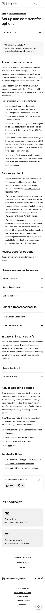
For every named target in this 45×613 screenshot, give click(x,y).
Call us (22, 568)
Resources (22, 562)
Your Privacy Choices (22, 593)
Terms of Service (22, 600)
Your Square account (17, 14)
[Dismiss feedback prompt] (39, 479)
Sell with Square (22, 557)
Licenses (22, 604)
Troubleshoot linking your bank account (23, 459)
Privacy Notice (22, 596)
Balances (9, 433)
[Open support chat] (38, 606)
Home (4, 14)
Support (12, 3)
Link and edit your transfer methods (21, 468)
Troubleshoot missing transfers (19, 464)
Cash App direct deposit (26, 243)
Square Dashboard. (25, 51)
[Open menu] (41, 4)
